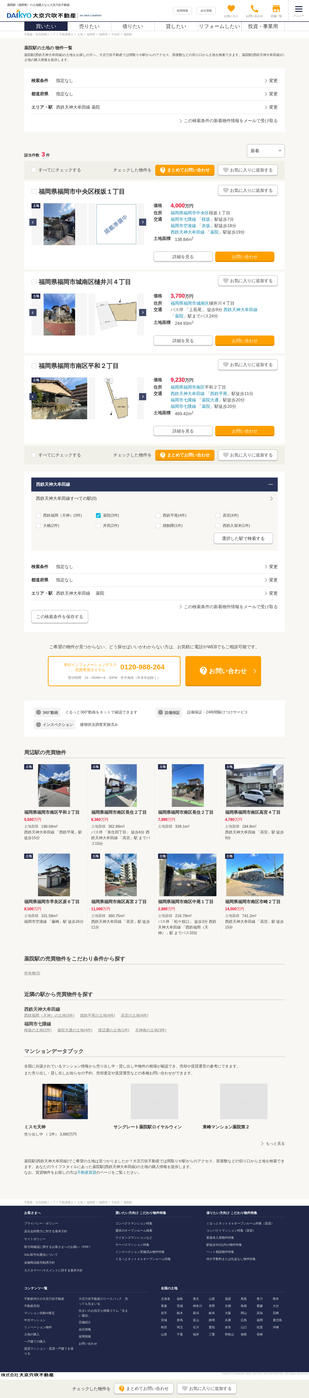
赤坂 (206, 225)
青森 (164, 1306)
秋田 (164, 1327)
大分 (276, 1306)
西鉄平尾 (218, 393)
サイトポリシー (35, 1239)
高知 (260, 1313)
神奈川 (197, 1306)
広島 (244, 1320)
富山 (196, 1320)
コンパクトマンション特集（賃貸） (231, 1230)
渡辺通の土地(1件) (113, 1030)
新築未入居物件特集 (220, 1237)
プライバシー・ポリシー (41, 1223)
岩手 (164, 1313)
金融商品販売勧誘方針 (39, 1262)
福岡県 (177, 213)
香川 (260, 1299)
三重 (212, 1334)
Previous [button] (32, 222)
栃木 (180, 1313)
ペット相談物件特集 (220, 1252)
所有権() (32, 973)
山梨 (212, 1299)
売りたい (89, 26)
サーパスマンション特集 (132, 1244)
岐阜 (212, 1313)
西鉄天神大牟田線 (188, 232)
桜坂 (206, 219)
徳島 (244, 1334)
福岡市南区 (194, 387)
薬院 (214, 232)
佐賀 (260, 1327)
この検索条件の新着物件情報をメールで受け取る (231, 120)
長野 (212, 1306)
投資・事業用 (263, 26)
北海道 (165, 1299)
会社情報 (206, 10)
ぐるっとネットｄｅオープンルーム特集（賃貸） (240, 1223)
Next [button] (142, 222)
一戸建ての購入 (35, 1341)
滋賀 (228, 1299)
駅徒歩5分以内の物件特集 (224, 1244)
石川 (196, 1327)
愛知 (212, 1327)
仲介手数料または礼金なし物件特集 (231, 1259)
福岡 (260, 1320)
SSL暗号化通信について (41, 1254)
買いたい (46, 26)
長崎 (260, 1334)
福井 (196, 1334)
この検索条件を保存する (59, 616)
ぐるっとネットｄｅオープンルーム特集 (143, 1259)
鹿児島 (277, 1320)
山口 (244, 1327)
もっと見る (275, 1143)
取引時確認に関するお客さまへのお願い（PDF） (58, 1247)
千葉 (180, 1334)
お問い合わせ (245, 256)
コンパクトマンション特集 (133, 1223)
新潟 (196, 1313)
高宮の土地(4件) (134, 1015)
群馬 (180, 1320)
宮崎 (276, 1313)
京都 (228, 1306)
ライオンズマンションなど (133, 1237)
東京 (196, 1299)
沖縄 (276, 1327)
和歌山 (229, 1334)
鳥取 (244, 1299)
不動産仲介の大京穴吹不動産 (44, 1299)
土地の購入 (32, 1334)
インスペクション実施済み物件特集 (140, 1252)
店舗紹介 (85, 1322)
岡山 (244, 1313)
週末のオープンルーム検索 (133, 1230)
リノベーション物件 (38, 1327)
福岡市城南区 (196, 303)
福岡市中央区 (196, 213)
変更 (273, 80)
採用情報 (182, 10)
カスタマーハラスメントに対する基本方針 (53, 1270)
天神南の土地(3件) (150, 1030)
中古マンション (35, 1320)
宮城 (164, 1320)
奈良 (228, 1327)
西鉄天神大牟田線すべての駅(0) (66, 498)
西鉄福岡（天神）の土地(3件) (49, 1015)
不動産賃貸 (86, 1172)
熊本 (276, 1299)
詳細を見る (183, 256)
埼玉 (180, 1327)
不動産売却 (32, 1306)
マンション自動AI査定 (39, 1313)
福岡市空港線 (183, 225)
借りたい (133, 26)
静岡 (212, 1320)
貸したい (176, 26)
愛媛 (260, 1306)
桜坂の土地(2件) (38, 1030)
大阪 (228, 1313)
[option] (59, 224)
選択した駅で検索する (243, 538)
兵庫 (228, 1320)
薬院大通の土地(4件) (74, 1030)
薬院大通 (210, 400)
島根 (244, 1306)
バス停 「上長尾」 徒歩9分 (214, 313)
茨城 (180, 1306)
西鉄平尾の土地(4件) (97, 1015)
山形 (164, 1334)
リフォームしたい (219, 26)
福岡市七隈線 (183, 219)
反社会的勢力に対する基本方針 (45, 1231)
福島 (180, 1299)
